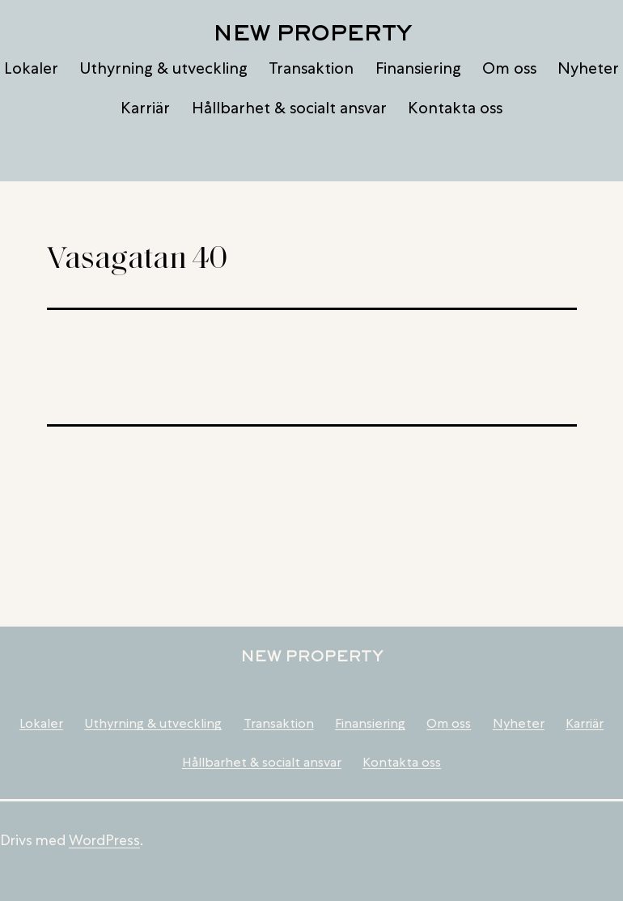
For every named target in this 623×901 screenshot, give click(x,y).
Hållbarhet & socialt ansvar (289, 107)
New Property (312, 32)
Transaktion (311, 68)
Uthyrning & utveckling (163, 68)
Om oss (509, 68)
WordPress (104, 839)
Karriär (145, 107)
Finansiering (418, 68)
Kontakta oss (455, 107)
